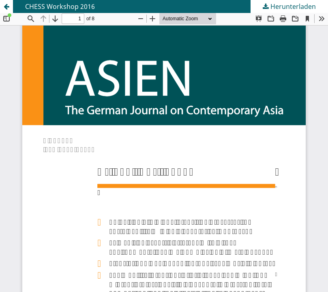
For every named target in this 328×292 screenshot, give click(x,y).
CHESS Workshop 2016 (60, 6)
